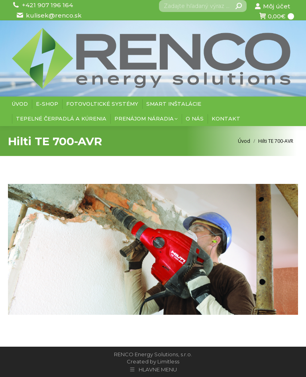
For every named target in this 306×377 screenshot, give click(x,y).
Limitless (168, 361)
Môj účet (272, 6)
